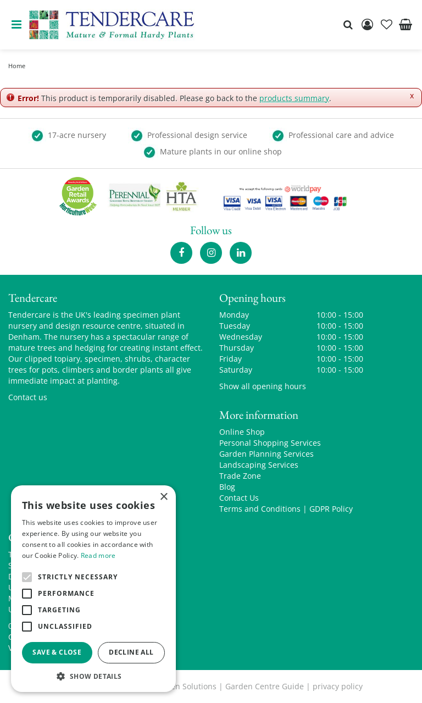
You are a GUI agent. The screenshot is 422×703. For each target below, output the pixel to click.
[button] (93, 676)
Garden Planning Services (266, 454)
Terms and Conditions (260, 508)
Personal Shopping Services (270, 443)
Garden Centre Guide (264, 686)
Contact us (27, 397)
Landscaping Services (258, 465)
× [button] (163, 497)
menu (16, 24)
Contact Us (239, 497)
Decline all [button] (131, 652)
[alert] (93, 588)
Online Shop (242, 432)
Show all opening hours (262, 386)
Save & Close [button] (56, 652)
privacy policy (338, 686)
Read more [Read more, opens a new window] (98, 555)
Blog (227, 486)
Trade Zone (240, 475)
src (348, 24)
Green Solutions (187, 686)
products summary (294, 98)
